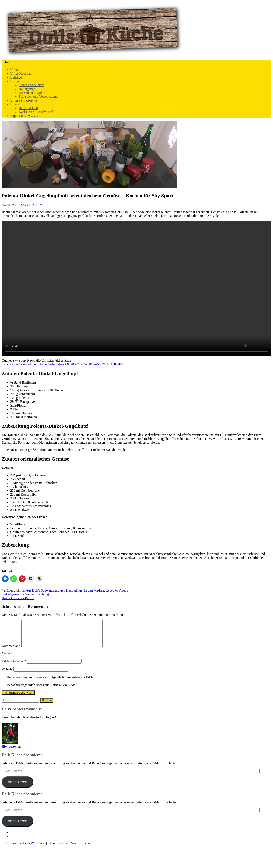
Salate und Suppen (31, 85)
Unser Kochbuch (21, 73)
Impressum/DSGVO (24, 116)
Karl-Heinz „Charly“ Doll (36, 112)
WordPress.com (81, 848)
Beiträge (16, 77)
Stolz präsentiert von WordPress (23, 848)
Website (7, 674)
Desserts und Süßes (32, 93)
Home (14, 69)
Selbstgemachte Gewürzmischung (25, 594)
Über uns (16, 104)
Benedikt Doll (28, 108)
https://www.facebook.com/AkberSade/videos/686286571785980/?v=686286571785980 (62, 364)
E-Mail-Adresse (14, 666)
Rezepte (15, 81)
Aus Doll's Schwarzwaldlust (45, 590)
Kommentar (11, 651)
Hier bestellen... (12, 751)
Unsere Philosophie (23, 100)
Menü (6, 62)
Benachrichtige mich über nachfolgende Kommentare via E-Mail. (51, 682)
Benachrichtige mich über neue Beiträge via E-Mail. (42, 690)
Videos (123, 590)
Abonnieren (17, 787)
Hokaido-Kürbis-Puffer (18, 598)
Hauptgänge (27, 89)
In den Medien (94, 590)
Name (7, 658)
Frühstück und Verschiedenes (39, 96)
